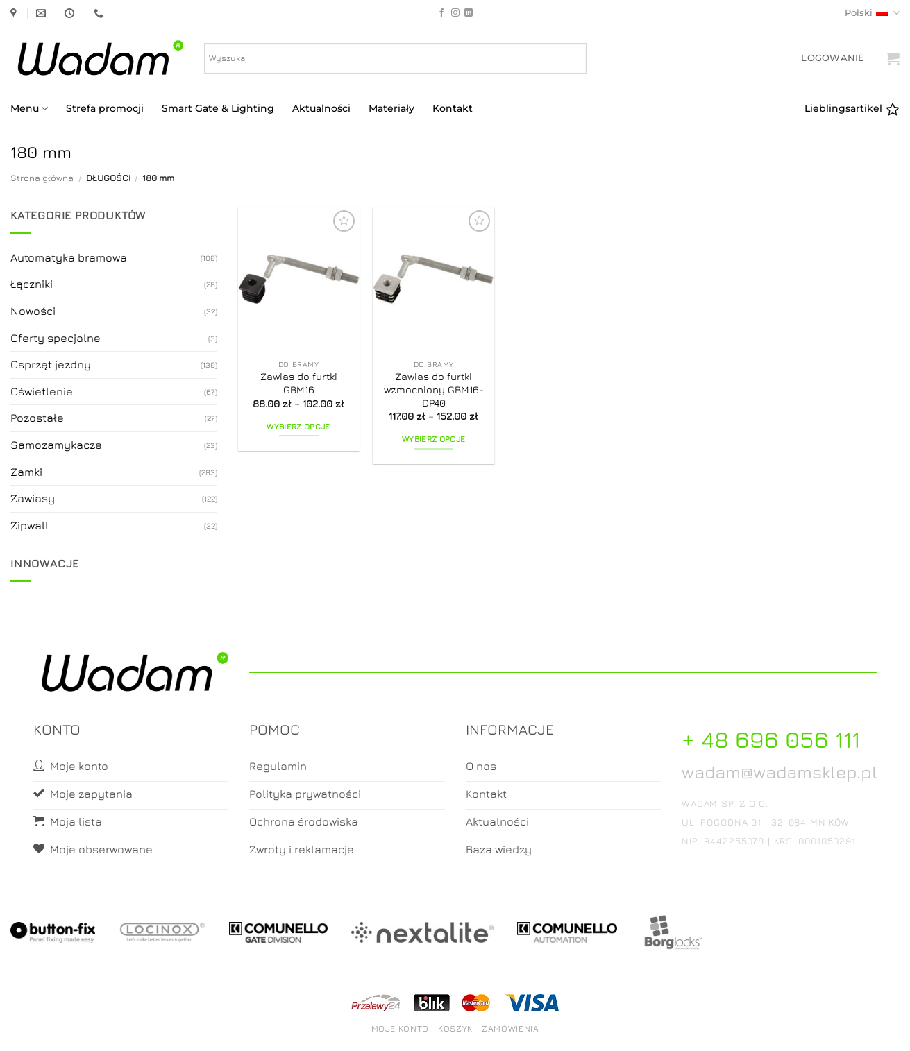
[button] (832, 58)
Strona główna (42, 178)
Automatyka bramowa (68, 257)
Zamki (26, 471)
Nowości (33, 311)
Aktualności (321, 108)
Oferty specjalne (55, 338)
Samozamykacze (56, 444)
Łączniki (31, 283)
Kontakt (452, 108)
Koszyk (455, 1028)
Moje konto (400, 1028)
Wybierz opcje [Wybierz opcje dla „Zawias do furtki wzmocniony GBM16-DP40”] (434, 439)
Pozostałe (37, 417)
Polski (872, 12)
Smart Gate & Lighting (218, 108)
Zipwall (29, 525)
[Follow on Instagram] (455, 13)
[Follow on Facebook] (441, 13)
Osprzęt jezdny (50, 364)
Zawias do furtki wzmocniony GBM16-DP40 (434, 389)
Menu (29, 108)
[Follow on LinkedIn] (468, 13)
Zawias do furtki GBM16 (298, 382)
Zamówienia (510, 1028)
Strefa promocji (105, 108)
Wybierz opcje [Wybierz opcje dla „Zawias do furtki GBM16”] (298, 426)
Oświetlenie (41, 391)
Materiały (391, 108)
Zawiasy (32, 498)
